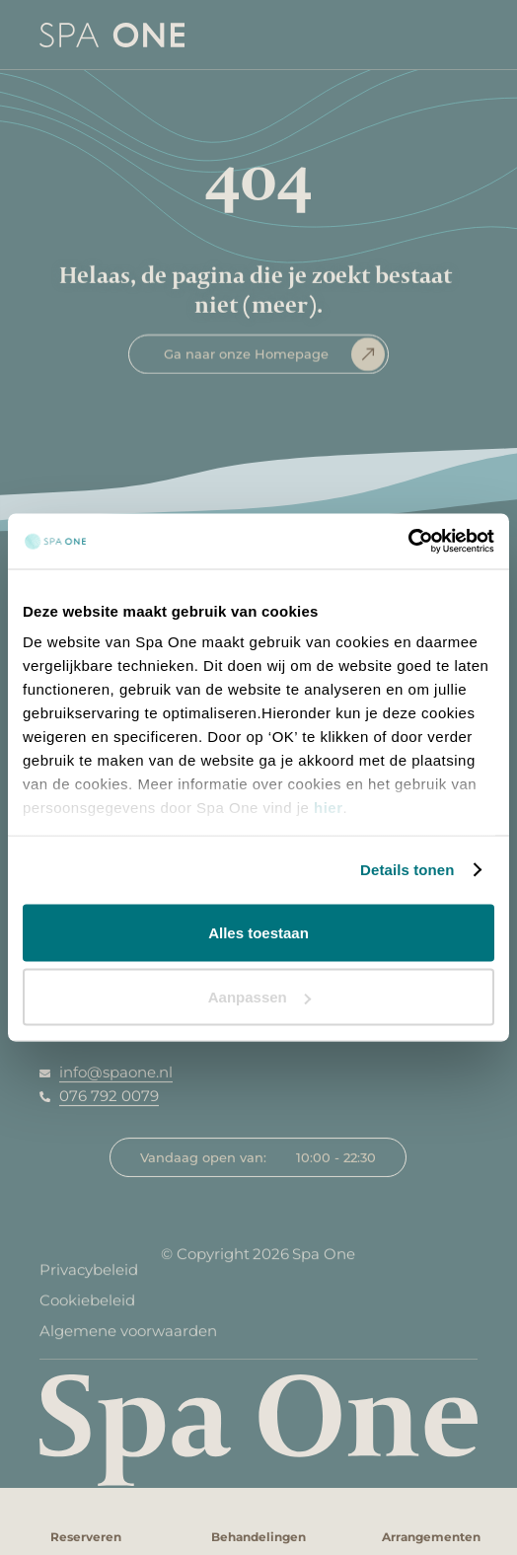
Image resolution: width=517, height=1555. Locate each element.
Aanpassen (259, 997)
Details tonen (407, 869)
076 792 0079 (109, 1095)
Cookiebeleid (87, 1305)
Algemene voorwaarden (128, 1336)
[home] (92, 34)
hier (328, 807)
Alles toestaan (258, 932)
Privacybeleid (88, 1275)
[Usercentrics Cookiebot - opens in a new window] (408, 542)
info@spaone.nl (116, 1072)
